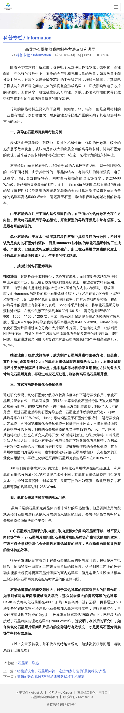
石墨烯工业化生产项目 (92, 692)
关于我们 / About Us (29, 692)
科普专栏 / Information (33, 55)
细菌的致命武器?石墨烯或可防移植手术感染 (51, 677)
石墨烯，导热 (28, 663)
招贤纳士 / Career (60, 692)
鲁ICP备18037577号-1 (62, 704)
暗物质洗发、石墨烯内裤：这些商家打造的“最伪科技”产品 (61, 671)
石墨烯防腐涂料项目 (44, 697)
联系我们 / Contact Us (78, 697)
